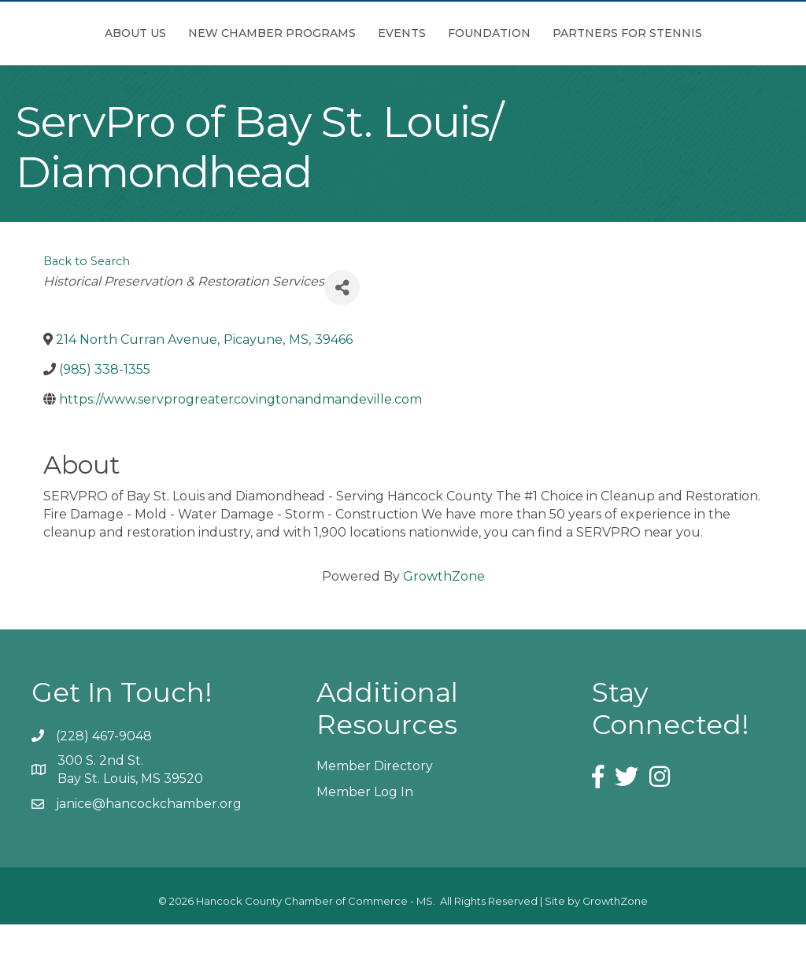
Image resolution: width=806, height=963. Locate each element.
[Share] (342, 327)
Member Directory (374, 805)
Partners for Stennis (403, 72)
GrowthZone (444, 615)
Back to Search (86, 300)
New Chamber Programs (269, 33)
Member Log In (364, 831)
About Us (133, 33)
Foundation (663, 33)
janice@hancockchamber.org (149, 843)
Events (399, 33)
